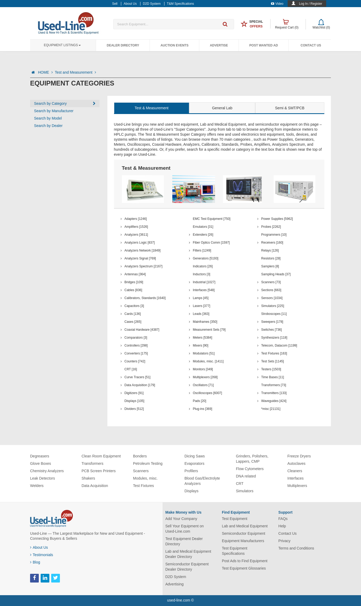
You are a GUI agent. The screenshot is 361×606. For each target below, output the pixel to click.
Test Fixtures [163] (274, 353)
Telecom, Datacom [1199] (279, 345)
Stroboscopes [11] (274, 314)
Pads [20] (199, 401)
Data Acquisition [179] (140, 385)
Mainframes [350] (205, 322)
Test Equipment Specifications (235, 551)
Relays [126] (270, 250)
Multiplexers (297, 486)
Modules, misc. (145, 478)
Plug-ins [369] (202, 409)
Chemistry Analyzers (47, 471)
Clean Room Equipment (101, 456)
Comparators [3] (136, 337)
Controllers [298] (136, 345)
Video (277, 4)
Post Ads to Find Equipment (245, 561)
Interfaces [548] (204, 290)
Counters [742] (135, 361)
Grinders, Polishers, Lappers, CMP (252, 458)
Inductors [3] (201, 274)
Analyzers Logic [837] (140, 242)
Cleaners (294, 471)
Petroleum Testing (148, 463)
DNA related (246, 476)
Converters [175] (136, 353)
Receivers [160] (272, 242)
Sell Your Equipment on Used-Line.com (184, 528)
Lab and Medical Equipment (245, 526)
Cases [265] (133, 322)
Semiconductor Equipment (243, 533)
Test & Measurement (151, 108)
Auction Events (174, 45)
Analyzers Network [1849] (143, 250)
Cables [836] (133, 290)
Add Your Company (181, 519)
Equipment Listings (62, 45)
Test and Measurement (75, 72)
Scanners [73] (271, 282)
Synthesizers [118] (274, 337)
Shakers (88, 478)
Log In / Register (310, 4)
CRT (240, 483)
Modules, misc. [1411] (208, 361)
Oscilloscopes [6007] (207, 393)
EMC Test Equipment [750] (212, 219)
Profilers (191, 471)
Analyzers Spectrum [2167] (144, 266)
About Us (39, 547)
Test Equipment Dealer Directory (184, 541)
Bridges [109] (134, 282)
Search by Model (48, 118)
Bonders (140, 456)
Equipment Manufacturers (243, 541)
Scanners (141, 471)
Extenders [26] (203, 234)
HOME (45, 72)
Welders (37, 486)
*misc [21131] (271, 409)
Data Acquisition (95, 486)
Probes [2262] (271, 227)
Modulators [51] (204, 353)
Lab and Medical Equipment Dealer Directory (188, 554)
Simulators (244, 491)
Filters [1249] (202, 250)
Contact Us (311, 45)
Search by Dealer (48, 126)
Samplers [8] (270, 266)
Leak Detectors (42, 478)
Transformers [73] (273, 385)
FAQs (283, 519)
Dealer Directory (123, 45)
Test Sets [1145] (272, 361)
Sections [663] (271, 290)
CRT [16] (131, 369)
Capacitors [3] (134, 306)
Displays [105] (134, 401)
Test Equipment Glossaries (244, 568)
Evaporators (194, 463)
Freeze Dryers (299, 456)
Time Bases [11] (272, 377)
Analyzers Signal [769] (140, 258)
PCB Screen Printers (99, 471)
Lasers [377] (201, 306)
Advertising (174, 584)
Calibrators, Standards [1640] (145, 298)
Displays (191, 491)
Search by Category (50, 103)
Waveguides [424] (274, 401)
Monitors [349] (203, 369)
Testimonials (41, 555)
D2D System (175, 577)
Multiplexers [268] (205, 377)
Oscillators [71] (203, 385)
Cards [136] (133, 314)
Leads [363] (201, 314)
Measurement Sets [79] (209, 330)
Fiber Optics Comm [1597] (211, 242)
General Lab (222, 108)
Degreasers (39, 456)
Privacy (284, 541)
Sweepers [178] (272, 322)
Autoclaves (296, 463)
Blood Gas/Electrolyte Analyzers (202, 481)
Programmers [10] (274, 234)
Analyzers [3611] (136, 234)
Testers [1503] (271, 369)
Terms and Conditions (296, 548)
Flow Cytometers (250, 469)
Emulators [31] (203, 227)
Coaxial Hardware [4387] (142, 330)
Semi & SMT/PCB (289, 108)
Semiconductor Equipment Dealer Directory (187, 566)
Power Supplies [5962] (277, 219)
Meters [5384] (202, 337)
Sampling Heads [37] (276, 274)
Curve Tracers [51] (138, 377)
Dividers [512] (134, 409)
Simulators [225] (272, 306)
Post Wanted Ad (263, 45)
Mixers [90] (200, 345)
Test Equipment (235, 519)
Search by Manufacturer (53, 111)
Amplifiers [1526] (136, 227)
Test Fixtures (143, 486)
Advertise (219, 45)
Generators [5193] (205, 258)
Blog (35, 562)
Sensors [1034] (272, 298)
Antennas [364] (135, 274)
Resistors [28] (271, 258)
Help (282, 526)
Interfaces (295, 478)
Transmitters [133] (274, 393)
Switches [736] (271, 330)
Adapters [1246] (136, 219)
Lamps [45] (200, 298)
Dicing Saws (194, 456)
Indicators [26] (203, 266)
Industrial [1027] (204, 282)
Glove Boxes (40, 463)
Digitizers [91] (134, 393)
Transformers (92, 463)
